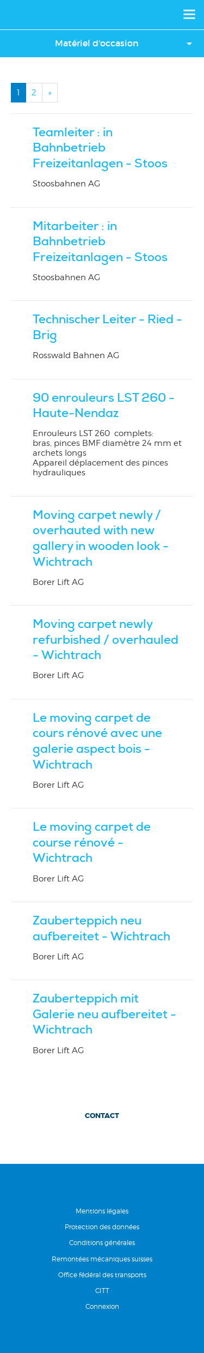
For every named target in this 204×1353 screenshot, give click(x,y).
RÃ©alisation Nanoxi (102, 1334)
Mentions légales (102, 1211)
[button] (102, 43)
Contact (102, 1115)
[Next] (50, 92)
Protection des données (102, 1227)
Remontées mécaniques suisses (102, 1259)
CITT (102, 1290)
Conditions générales (102, 1243)
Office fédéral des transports (102, 1275)
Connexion (102, 1306)
